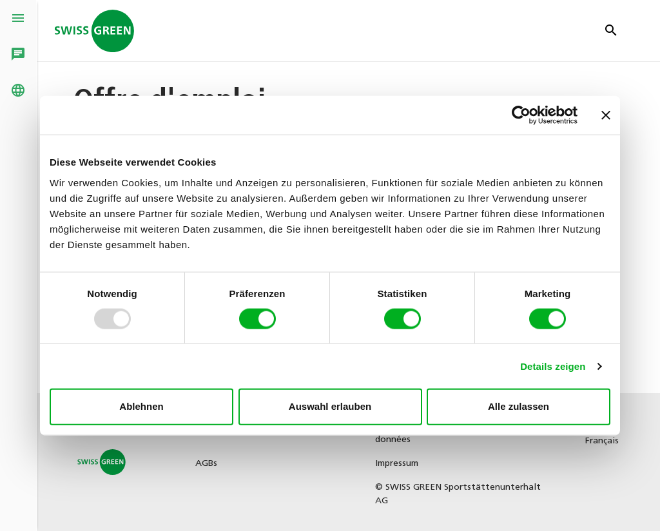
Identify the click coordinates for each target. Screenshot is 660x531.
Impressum (396, 463)
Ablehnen (141, 406)
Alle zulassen (518, 406)
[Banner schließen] (605, 115)
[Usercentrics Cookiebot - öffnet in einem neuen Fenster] (521, 115)
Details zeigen (552, 365)
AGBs (206, 463)
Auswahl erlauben (330, 406)
